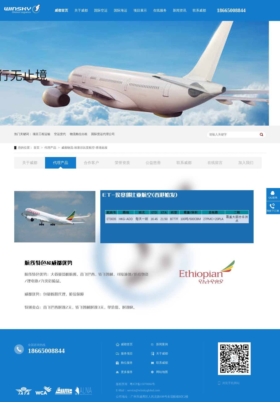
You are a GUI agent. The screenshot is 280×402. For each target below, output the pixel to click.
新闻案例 (159, 344)
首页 (37, 147)
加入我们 (245, 163)
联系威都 (184, 163)
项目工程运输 (41, 134)
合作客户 (91, 163)
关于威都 (29, 163)
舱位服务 (124, 363)
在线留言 (215, 163)
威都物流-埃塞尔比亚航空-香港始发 (84, 147)
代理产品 (50, 147)
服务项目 (124, 353)
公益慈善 (153, 163)
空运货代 (60, 134)
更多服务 (124, 372)
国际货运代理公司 (103, 134)
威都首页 (124, 344)
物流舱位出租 (78, 134)
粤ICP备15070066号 (142, 384)
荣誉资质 (122, 163)
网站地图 (159, 372)
